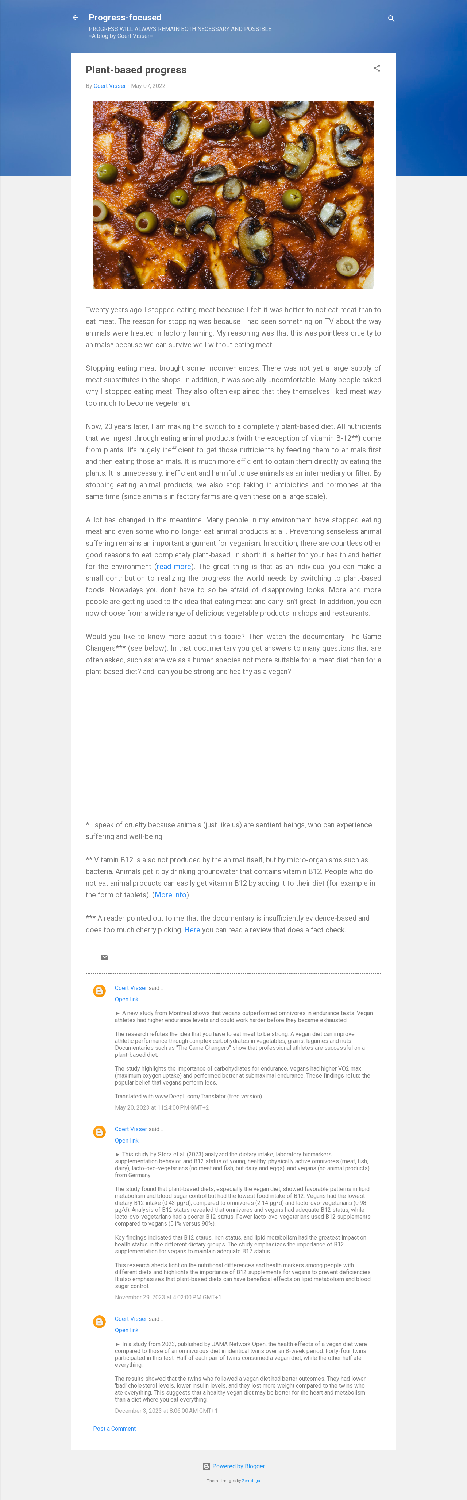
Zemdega (251, 1480)
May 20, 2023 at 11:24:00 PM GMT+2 (162, 1107)
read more (174, 566)
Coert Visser (131, 988)
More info (170, 894)
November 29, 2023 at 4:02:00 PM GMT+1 (168, 1297)
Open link (127, 999)
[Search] (391, 20)
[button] (377, 69)
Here (193, 929)
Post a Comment (114, 1428)
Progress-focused (125, 17)
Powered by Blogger (233, 1466)
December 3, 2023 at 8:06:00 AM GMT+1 (166, 1410)
